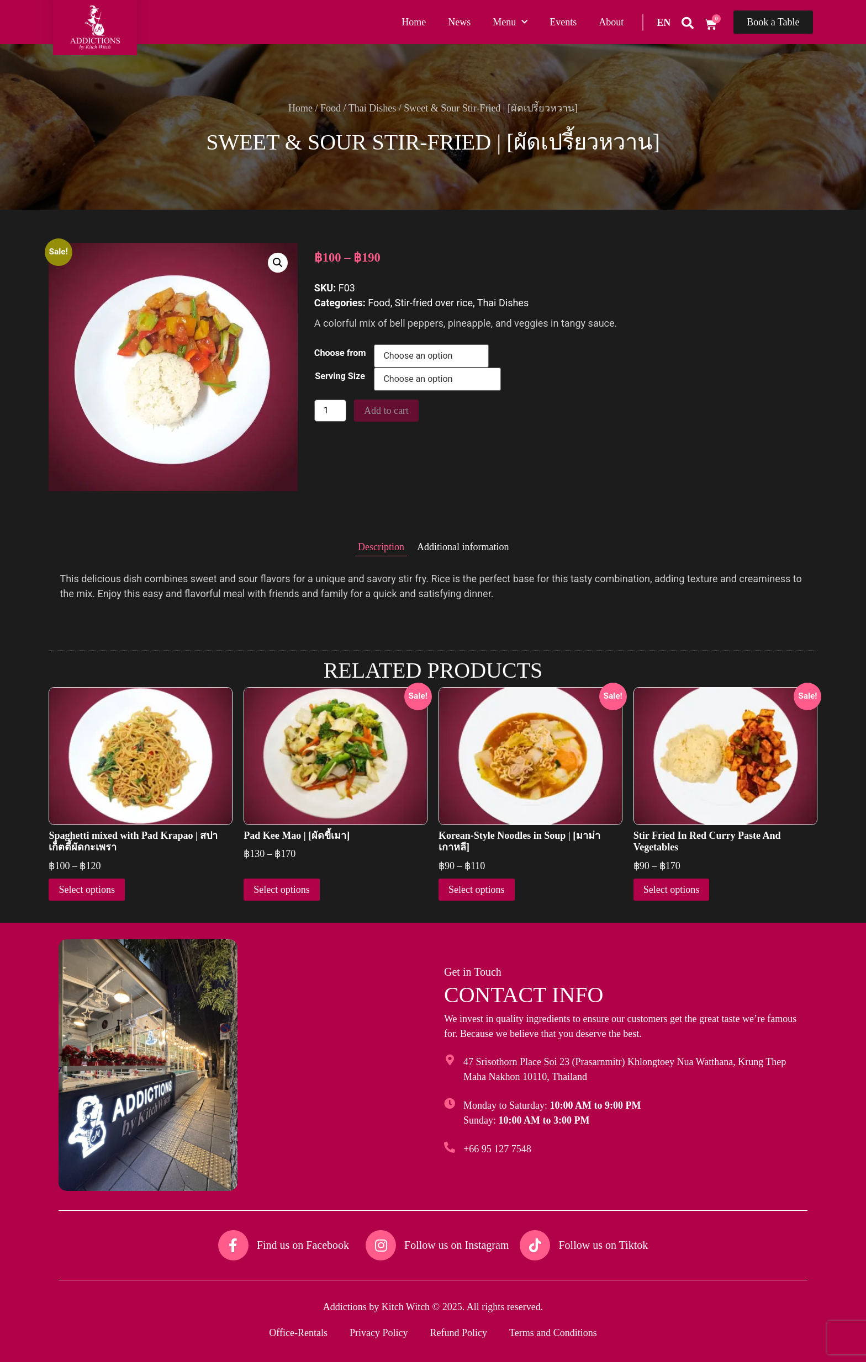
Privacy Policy (379, 1332)
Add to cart (386, 410)
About (611, 22)
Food (330, 108)
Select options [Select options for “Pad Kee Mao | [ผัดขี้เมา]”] (282, 889)
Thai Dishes (372, 108)
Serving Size (340, 376)
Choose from (340, 353)
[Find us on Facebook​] (233, 1245)
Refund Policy (458, 1332)
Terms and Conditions (553, 1332)
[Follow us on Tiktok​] (535, 1245)
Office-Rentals (298, 1332)
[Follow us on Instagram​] (381, 1245)
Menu (510, 22)
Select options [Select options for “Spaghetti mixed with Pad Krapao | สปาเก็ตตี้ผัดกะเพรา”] (87, 889)
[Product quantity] (330, 411)
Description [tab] (381, 546)
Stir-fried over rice (434, 302)
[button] (278, 263)
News (459, 22)
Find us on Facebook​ (303, 1245)
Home (414, 22)
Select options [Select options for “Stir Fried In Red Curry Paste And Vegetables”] (671, 889)
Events (563, 22)
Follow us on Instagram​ (456, 1245)
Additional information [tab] (463, 546)
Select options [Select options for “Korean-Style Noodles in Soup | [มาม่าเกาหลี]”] (476, 889)
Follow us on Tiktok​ (603, 1245)
